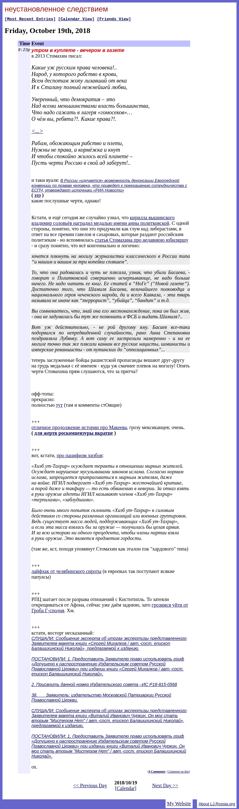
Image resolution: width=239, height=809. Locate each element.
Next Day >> (165, 786)
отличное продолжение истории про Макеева (79, 428)
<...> (37, 132)
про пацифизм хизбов (79, 456)
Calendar (126, 789)
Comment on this (178, 772)
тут (59, 406)
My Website (179, 804)
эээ (37, 196)
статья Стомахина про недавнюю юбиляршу (142, 241)
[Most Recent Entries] (30, 19)
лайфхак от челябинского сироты (66, 572)
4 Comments (157, 772)
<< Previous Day (90, 786)
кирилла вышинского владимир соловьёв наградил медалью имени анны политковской (103, 221)
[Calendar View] (76, 19)
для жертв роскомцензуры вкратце (73, 434)
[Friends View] (114, 19)
